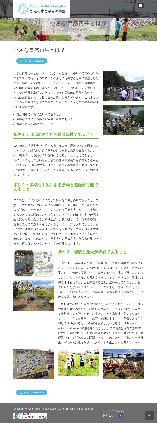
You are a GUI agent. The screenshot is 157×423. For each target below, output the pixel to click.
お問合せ (108, 415)
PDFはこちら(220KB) (34, 61)
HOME (64, 30)
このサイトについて (115, 410)
